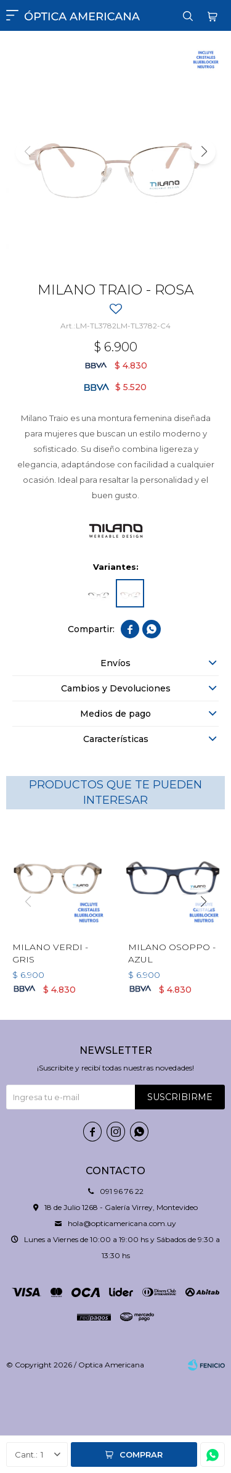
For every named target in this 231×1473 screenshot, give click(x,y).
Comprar (141, 1454)
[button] (203, 152)
